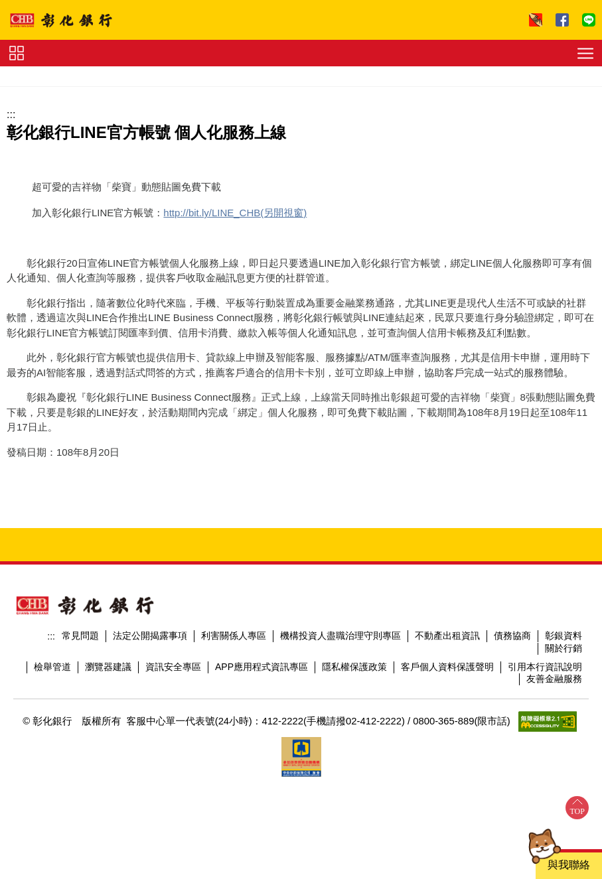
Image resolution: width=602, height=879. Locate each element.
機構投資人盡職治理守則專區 (340, 635)
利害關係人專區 (233, 635)
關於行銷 (563, 648)
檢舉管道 (52, 666)
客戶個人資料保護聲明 (447, 666)
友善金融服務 (554, 678)
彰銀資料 (563, 635)
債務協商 (512, 635)
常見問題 (80, 635)
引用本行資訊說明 (545, 666)
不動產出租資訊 (447, 635)
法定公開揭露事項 (150, 635)
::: (11, 114)
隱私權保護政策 (354, 666)
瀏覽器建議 (108, 666)
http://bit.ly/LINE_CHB (211, 212)
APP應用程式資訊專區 (261, 666)
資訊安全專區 (173, 666)
